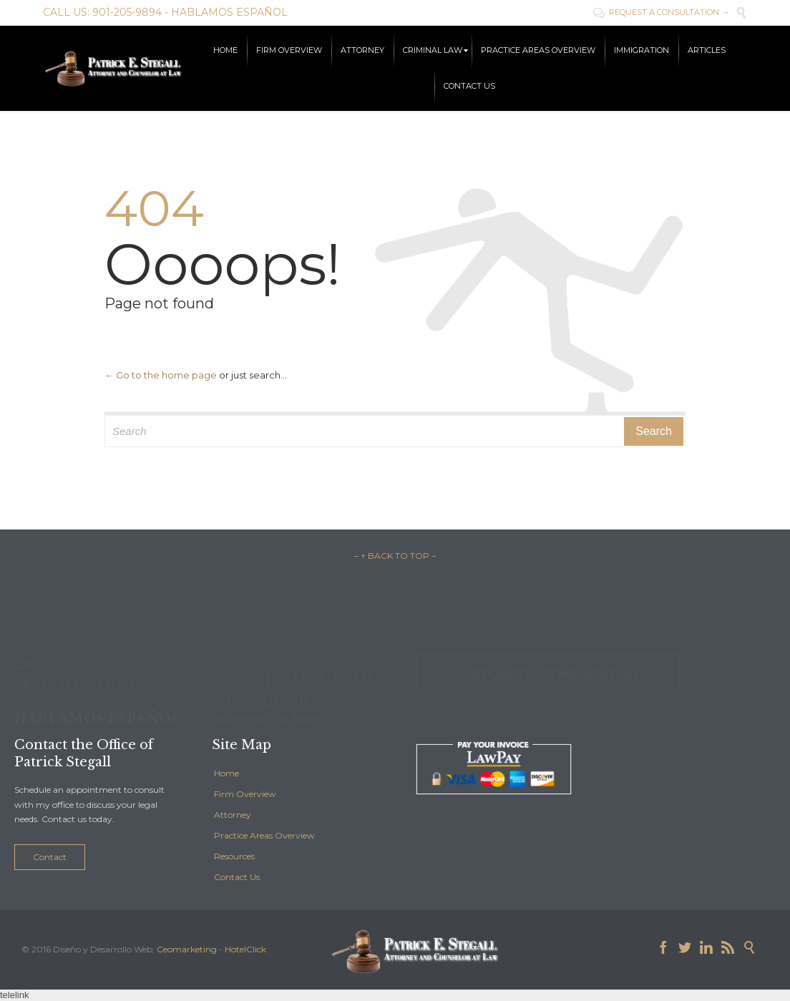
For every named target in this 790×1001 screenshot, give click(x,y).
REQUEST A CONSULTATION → (661, 12)
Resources (234, 856)
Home (226, 773)
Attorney (232, 814)
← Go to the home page (160, 375)
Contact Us (237, 876)
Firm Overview (245, 793)
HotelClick (245, 949)
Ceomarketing (187, 949)
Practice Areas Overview (264, 835)
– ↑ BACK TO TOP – (395, 555)
